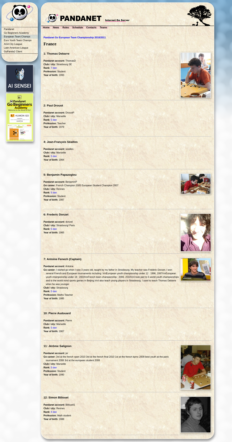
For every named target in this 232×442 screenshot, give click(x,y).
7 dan (54, 68)
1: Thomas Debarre (56, 53)
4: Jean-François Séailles (61, 141)
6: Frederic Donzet (56, 214)
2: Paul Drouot (53, 105)
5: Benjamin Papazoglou (60, 174)
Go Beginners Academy (16, 33)
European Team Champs (17, 36)
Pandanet (9, 29)
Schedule (77, 27)
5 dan (54, 120)
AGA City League (13, 44)
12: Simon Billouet (56, 397)
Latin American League (16, 48)
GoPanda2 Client (13, 51)
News (56, 27)
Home (46, 27)
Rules (65, 27)
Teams (103, 27)
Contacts (91, 27)
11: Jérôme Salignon (58, 346)
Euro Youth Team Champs (18, 40)
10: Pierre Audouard (57, 313)
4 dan (54, 412)
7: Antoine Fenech (56, 259)
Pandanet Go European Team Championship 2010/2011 (75, 37)
